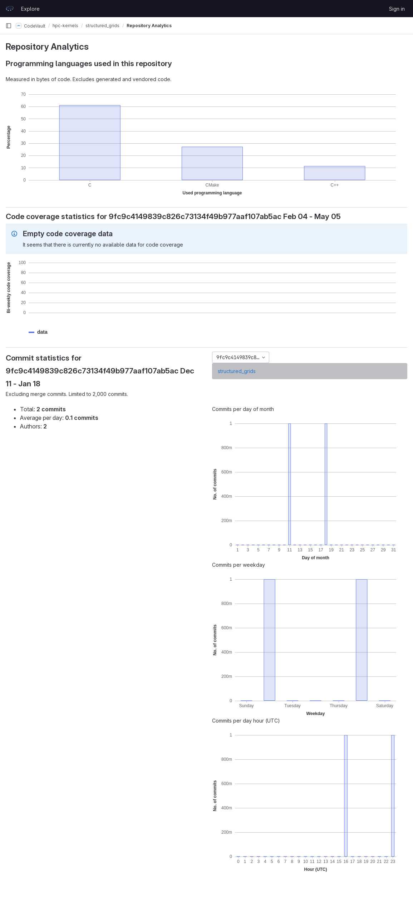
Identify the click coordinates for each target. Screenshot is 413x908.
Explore (30, 9)
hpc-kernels (65, 25)
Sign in (397, 9)
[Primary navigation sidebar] (8, 25)
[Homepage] (9, 8)
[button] (42, 332)
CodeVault (30, 26)
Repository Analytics (149, 25)
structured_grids (237, 371)
